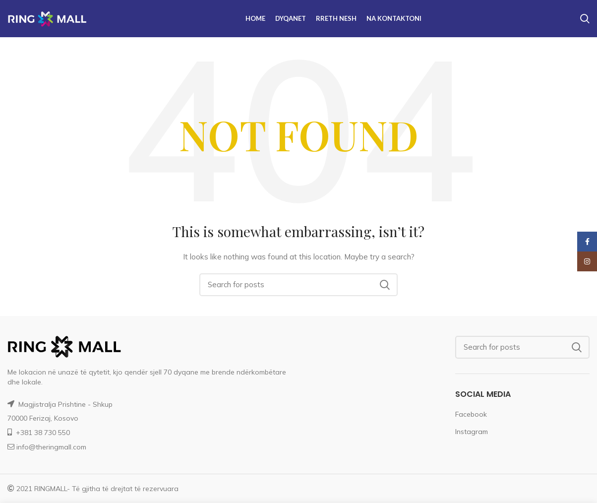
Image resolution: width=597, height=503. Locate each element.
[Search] (298, 284)
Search (384, 284)
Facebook (471, 414)
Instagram (471, 431)
